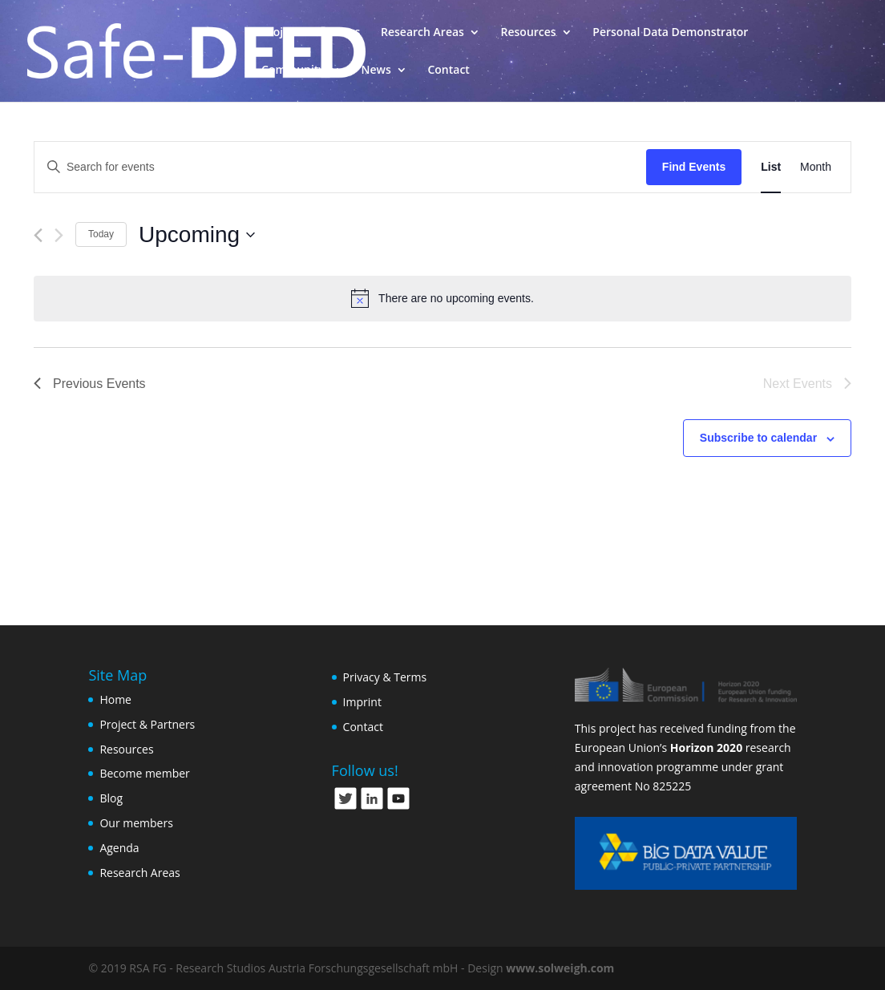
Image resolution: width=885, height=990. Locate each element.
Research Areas (422, 32)
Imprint (362, 701)
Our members (135, 822)
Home (115, 699)
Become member (144, 773)
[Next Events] (59, 235)
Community (293, 70)
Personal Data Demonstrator (670, 32)
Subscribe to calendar (758, 437)
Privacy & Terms (385, 677)
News (376, 70)
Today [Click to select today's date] (101, 234)
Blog (111, 798)
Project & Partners (310, 32)
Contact (448, 70)
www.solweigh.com (560, 968)
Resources (528, 32)
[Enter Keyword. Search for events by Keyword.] (340, 167)
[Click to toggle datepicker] (197, 235)
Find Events (693, 166)
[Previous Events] (38, 235)
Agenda (119, 847)
